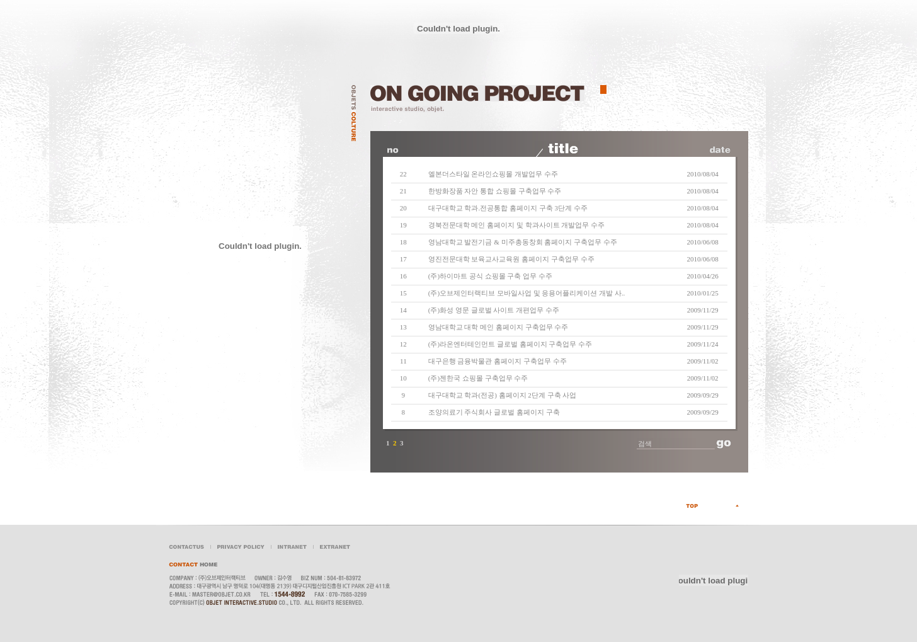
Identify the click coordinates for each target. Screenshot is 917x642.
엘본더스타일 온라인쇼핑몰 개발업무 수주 (493, 174)
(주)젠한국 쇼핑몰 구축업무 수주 (478, 378)
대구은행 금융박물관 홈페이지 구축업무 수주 (497, 361)
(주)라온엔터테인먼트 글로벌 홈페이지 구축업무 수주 (510, 344)
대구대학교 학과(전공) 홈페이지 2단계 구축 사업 (502, 395)
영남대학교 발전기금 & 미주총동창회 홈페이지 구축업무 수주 (522, 242)
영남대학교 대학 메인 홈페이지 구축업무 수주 (498, 327)
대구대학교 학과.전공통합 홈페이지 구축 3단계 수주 (508, 208)
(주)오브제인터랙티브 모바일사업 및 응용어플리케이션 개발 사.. (526, 293)
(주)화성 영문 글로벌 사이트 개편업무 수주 (493, 310)
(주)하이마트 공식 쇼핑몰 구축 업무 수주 (490, 276)
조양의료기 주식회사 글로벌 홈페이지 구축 (494, 412)
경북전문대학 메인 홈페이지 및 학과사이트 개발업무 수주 (516, 225)
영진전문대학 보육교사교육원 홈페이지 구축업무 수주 (511, 259)
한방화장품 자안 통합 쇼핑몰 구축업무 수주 (495, 191)
